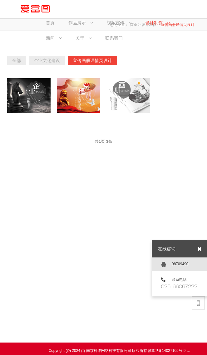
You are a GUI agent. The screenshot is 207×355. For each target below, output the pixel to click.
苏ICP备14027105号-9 (166, 350)
